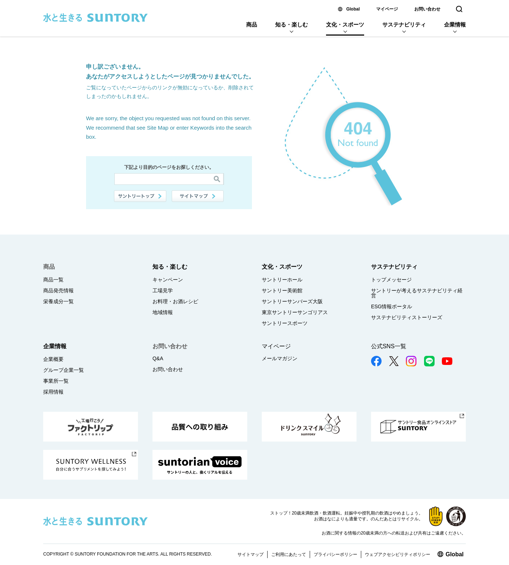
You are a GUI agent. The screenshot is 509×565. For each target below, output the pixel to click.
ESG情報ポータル (391, 306)
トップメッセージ (391, 279)
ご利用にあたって (288, 554)
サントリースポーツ (285, 323)
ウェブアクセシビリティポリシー (397, 554)
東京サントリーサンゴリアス (295, 312)
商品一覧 (53, 279)
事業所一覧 (56, 381)
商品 (251, 24)
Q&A (157, 358)
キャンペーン (167, 279)
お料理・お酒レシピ (175, 301)
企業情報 (455, 24)
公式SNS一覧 (388, 346)
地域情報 (162, 312)
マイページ (387, 9)
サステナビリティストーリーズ (406, 317)
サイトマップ (198, 196)
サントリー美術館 (282, 290)
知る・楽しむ (291, 24)
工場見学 (162, 290)
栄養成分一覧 (58, 301)
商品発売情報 (58, 290)
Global (353, 9)
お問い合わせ (427, 9)
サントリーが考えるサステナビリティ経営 (417, 293)
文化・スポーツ (345, 24)
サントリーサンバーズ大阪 (292, 301)
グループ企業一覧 (63, 370)
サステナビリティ (404, 24)
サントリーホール (282, 279)
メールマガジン (279, 358)
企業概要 (53, 359)
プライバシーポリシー (335, 554)
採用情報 (53, 392)
